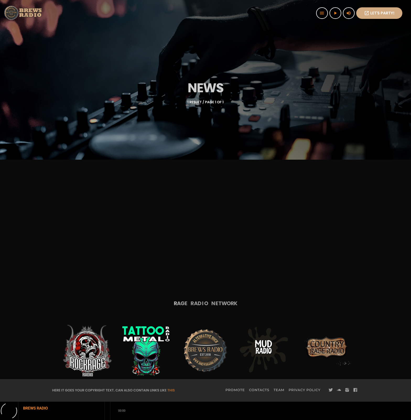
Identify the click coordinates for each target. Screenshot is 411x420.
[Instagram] (347, 390)
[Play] (335, 13)
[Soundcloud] (339, 390)
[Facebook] (355, 390)
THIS (171, 390)
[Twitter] (331, 390)
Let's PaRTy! (379, 13)
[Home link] (23, 13)
